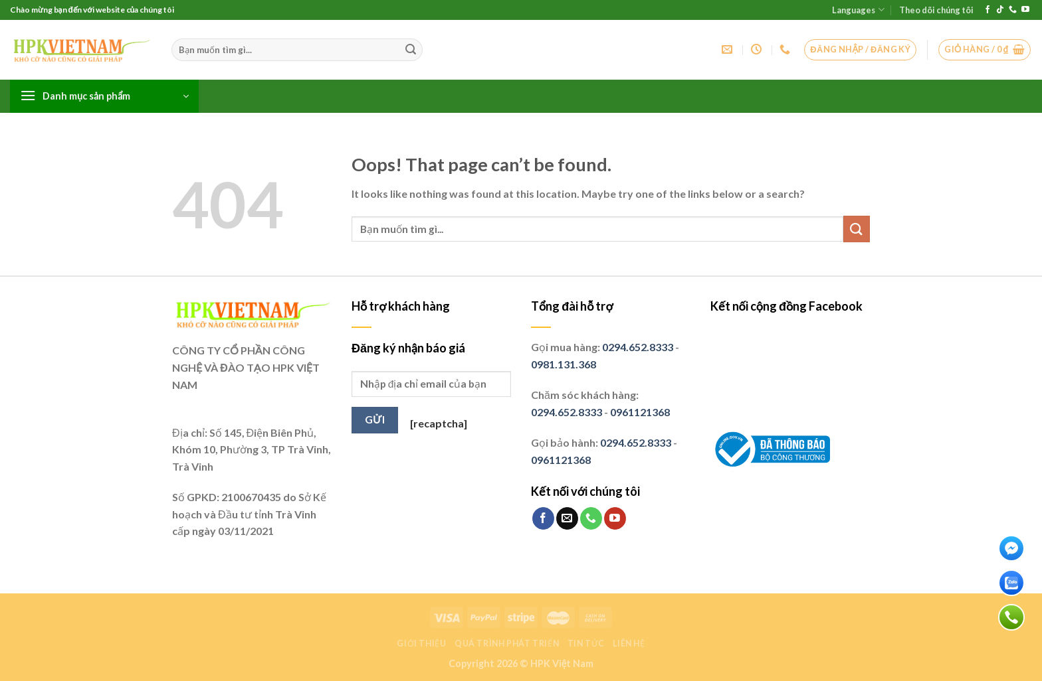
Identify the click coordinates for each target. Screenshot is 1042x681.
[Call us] (1013, 10)
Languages (858, 9)
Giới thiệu (421, 643)
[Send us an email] (567, 518)
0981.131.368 (563, 364)
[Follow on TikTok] (1000, 10)
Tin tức (586, 643)
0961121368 (640, 412)
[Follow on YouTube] (1025, 10)
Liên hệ (629, 643)
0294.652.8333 (637, 346)
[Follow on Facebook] (987, 10)
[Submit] (410, 49)
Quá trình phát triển (507, 643)
